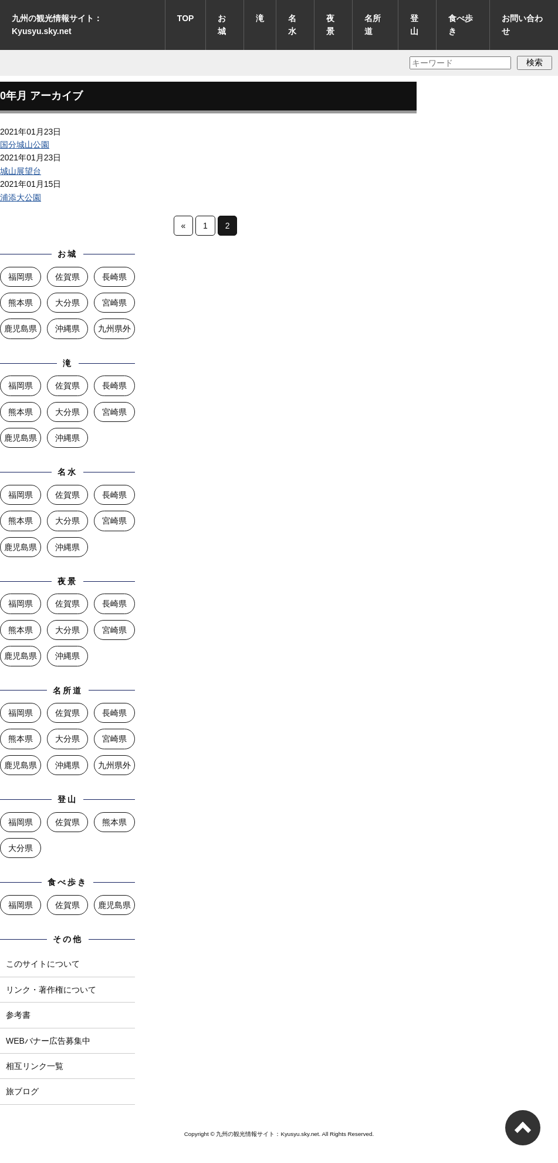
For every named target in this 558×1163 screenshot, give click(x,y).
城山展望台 (20, 171)
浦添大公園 (20, 197)
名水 (292, 25)
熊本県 (20, 302)
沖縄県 (67, 328)
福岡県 (20, 276)
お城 (222, 25)
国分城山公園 (24, 144)
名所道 (372, 25)
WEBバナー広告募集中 (48, 1040)
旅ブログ (22, 1091)
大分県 (67, 302)
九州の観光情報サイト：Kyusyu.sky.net (57, 25)
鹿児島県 (20, 328)
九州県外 (114, 328)
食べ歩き (460, 25)
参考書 (18, 1015)
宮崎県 (114, 302)
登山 (414, 25)
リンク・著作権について (51, 989)
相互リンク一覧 (34, 1066)
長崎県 (114, 276)
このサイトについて (43, 963)
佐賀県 (67, 276)
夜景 (330, 25)
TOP (185, 18)
